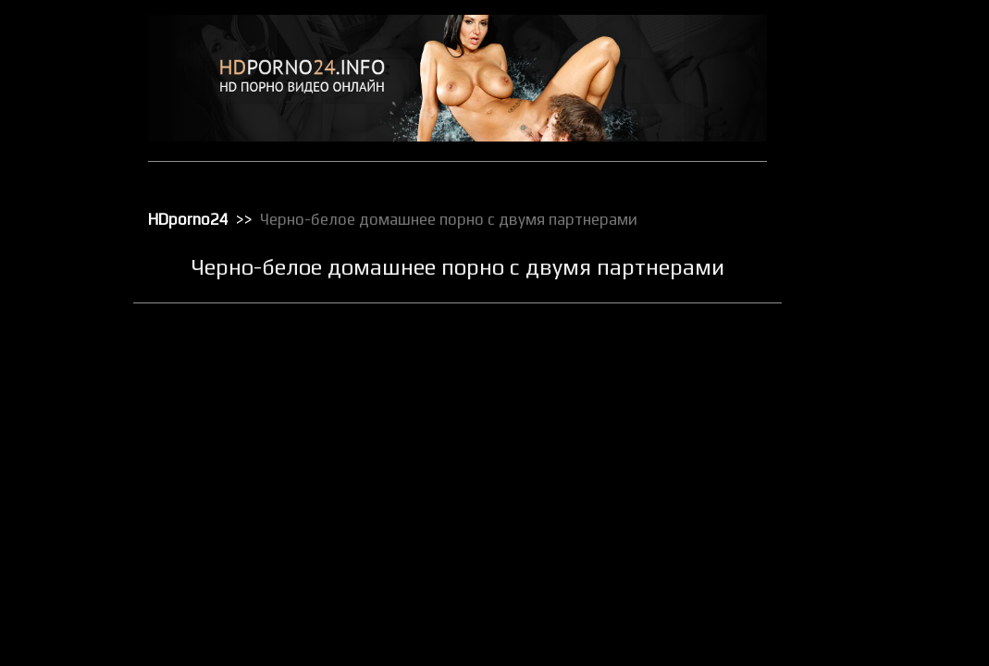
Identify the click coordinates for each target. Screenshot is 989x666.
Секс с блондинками (872, 652)
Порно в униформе (869, 387)
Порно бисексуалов (870, 339)
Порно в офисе (858, 363)
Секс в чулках (855, 531)
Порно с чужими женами (884, 459)
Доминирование (862, 171)
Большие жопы (857, 98)
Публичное (848, 483)
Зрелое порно (856, 195)
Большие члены (860, 123)
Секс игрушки (854, 580)
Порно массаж (857, 411)
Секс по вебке (856, 628)
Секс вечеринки (861, 555)
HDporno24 (188, 219)
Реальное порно (862, 507)
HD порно (844, 50)
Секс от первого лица (876, 604)
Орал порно (850, 315)
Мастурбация (854, 291)
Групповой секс (860, 147)
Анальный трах (858, 74)
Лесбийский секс (863, 267)
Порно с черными (865, 435)
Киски (834, 219)
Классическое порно (873, 243)
